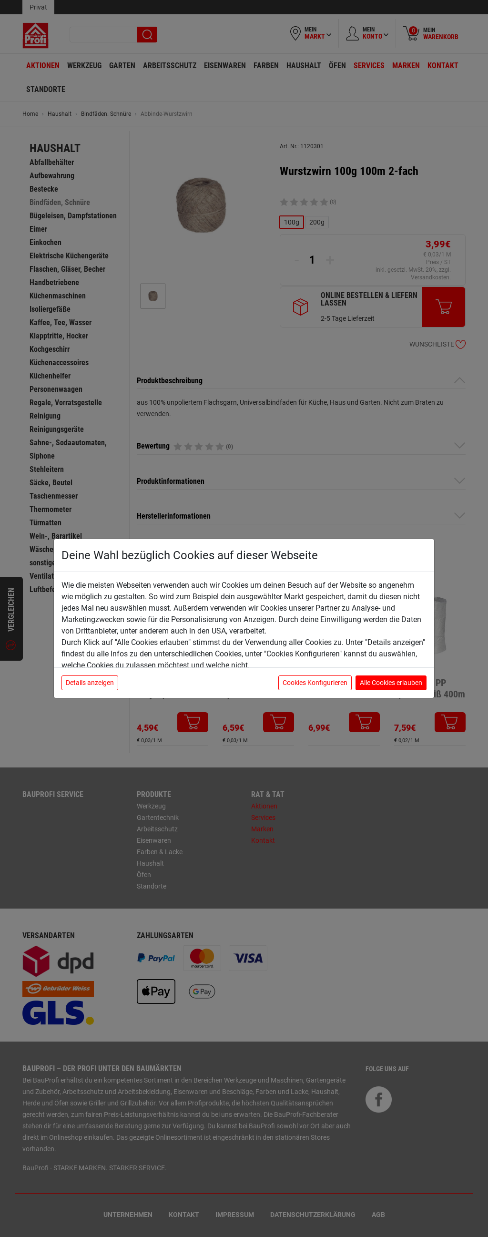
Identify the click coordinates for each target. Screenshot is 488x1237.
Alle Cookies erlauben (391, 682)
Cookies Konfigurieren (315, 682)
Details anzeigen (90, 682)
